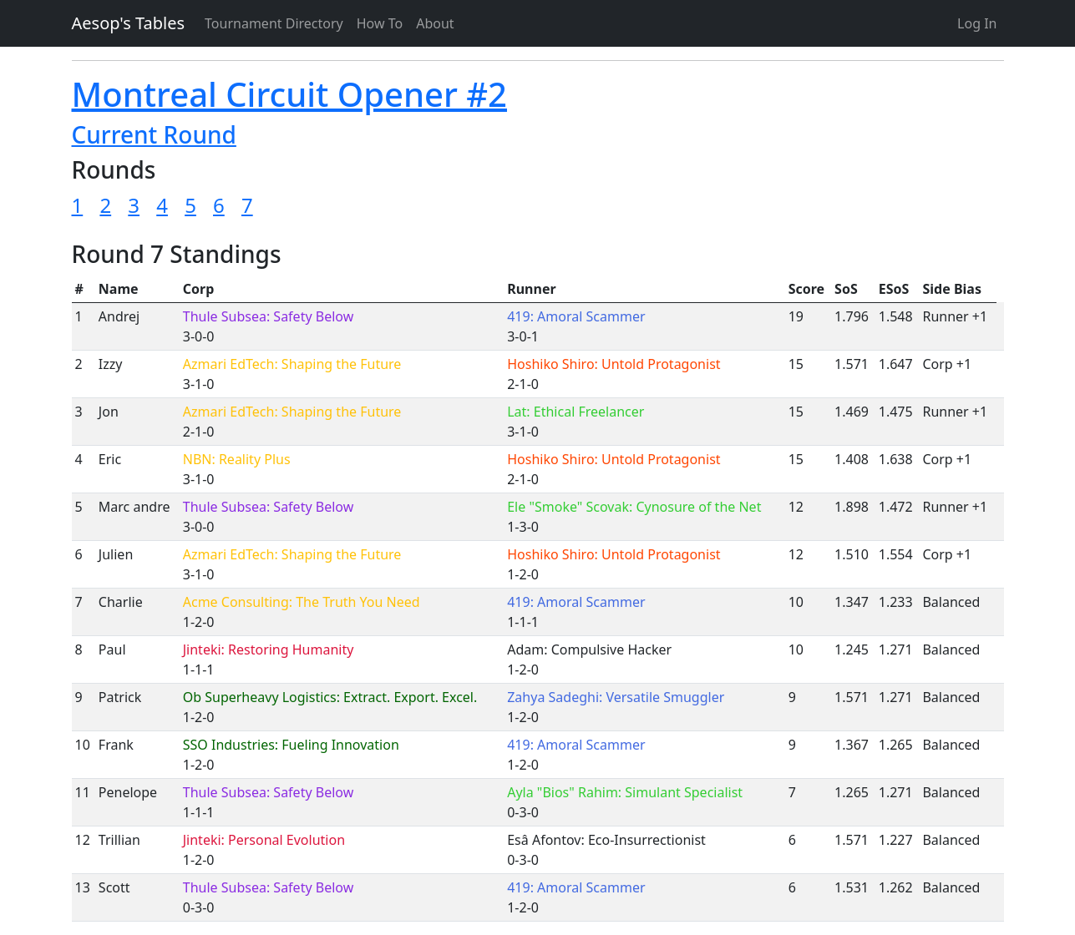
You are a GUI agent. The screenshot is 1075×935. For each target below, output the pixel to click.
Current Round (154, 134)
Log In (976, 23)
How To (380, 23)
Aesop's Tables (128, 23)
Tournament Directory (274, 23)
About (435, 23)
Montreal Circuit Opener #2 (289, 94)
